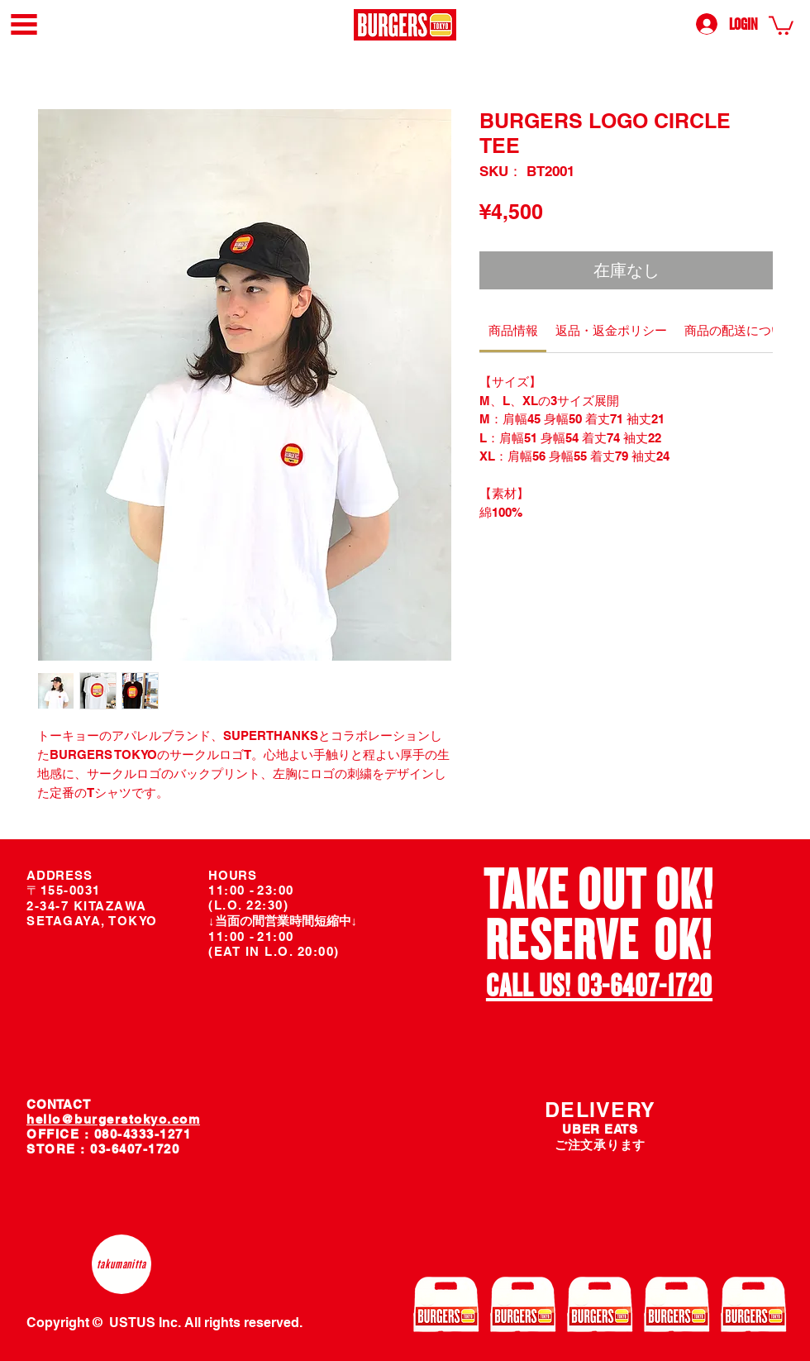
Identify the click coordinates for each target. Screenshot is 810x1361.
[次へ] (762, 936)
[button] (24, 24)
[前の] (437, 936)
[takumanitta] (121, 1264)
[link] (781, 24)
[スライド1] (590, 1004)
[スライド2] (610, 1004)
